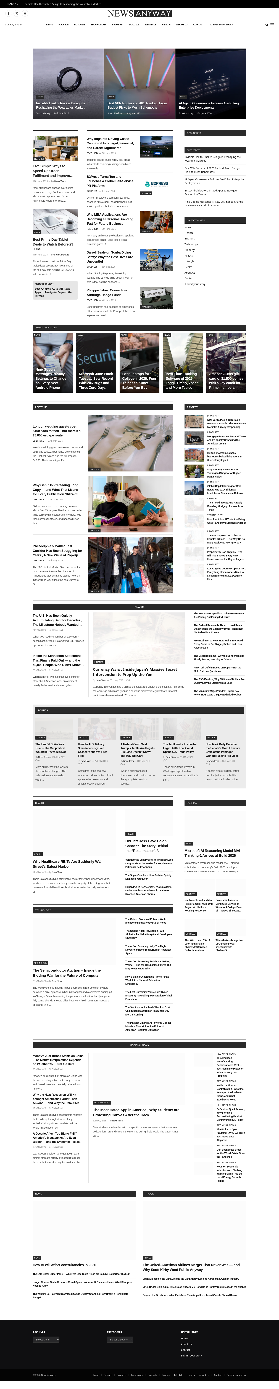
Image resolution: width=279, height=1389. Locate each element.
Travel (149, 1201)
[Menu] (272, 25)
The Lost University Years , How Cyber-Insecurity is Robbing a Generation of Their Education (149, 1004)
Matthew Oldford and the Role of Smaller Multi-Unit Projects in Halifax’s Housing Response (198, 913)
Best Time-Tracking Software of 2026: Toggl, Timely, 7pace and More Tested (182, 389)
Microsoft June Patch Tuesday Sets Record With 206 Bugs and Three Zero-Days (96, 389)
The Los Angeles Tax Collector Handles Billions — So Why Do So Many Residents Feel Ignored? (226, 547)
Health (166, 24)
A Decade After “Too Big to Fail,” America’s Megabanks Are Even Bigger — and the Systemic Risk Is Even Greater (56, 1146)
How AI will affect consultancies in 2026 (64, 1273)
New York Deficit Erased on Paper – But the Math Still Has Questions (217, 677)
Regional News (102, 1111)
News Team (60, 181)
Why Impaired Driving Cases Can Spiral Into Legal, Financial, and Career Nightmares (111, 144)
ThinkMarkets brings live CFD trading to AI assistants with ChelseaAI (229, 953)
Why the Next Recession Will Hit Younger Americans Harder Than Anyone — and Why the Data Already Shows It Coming (58, 1107)
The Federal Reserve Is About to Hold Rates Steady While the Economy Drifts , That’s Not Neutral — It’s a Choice (218, 637)
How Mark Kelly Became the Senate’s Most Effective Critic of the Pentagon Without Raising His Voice (223, 758)
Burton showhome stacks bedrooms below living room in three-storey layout (224, 465)
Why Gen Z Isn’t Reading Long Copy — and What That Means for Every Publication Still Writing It (57, 497)
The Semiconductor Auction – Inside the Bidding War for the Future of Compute (67, 980)
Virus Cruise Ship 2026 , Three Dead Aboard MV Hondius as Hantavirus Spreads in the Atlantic (194, 1295)
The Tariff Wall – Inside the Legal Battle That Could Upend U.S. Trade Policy (179, 756)
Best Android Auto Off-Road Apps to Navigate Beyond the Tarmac (53, 292)
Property (117, 24)
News (49, 24)
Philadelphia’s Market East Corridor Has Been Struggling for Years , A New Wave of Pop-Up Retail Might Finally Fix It (57, 558)
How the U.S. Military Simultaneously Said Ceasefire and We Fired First (92, 758)
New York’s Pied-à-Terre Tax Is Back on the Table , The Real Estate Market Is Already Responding (226, 431)
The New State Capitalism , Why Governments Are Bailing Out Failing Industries (219, 623)
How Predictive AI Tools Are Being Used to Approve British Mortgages (226, 529)
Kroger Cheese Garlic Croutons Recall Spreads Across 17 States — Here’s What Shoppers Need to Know (82, 1292)
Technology (98, 24)
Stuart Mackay (43, 113)
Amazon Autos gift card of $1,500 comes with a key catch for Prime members (226, 389)
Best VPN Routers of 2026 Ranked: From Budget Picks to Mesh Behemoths (135, 102)
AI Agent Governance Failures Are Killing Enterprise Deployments (206, 105)
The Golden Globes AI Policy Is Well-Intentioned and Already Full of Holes (145, 929)
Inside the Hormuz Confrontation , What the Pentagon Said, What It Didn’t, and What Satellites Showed (230, 1100)
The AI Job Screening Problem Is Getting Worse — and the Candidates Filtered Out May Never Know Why (148, 973)
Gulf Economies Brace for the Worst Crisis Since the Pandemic (231, 1161)
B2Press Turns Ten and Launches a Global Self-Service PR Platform (107, 184)
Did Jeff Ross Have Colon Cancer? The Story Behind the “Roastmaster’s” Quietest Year (146, 854)
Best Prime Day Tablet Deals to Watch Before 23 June (53, 244)
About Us (182, 24)
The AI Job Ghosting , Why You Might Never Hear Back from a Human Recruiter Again (148, 958)
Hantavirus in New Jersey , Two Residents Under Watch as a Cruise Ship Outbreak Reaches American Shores (148, 898)
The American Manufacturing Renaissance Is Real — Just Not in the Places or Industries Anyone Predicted (230, 1075)
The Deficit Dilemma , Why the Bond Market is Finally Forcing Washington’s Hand (219, 665)
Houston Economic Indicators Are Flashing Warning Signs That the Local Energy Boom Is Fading (229, 1181)
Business (79, 24)
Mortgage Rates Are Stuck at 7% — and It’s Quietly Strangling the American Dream (226, 448)
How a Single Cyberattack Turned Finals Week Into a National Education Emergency (147, 988)
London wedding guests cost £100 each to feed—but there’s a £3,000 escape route (57, 438)
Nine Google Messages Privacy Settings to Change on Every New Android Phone (50, 386)
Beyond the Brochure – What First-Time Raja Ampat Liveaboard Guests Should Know (190, 1303)
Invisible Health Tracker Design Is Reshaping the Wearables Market (62, 4)
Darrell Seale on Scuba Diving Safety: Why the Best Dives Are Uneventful (110, 263)
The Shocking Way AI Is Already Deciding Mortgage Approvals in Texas (225, 514)
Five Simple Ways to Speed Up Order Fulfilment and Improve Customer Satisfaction (51, 171)
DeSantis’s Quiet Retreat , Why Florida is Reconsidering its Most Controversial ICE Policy (231, 1122)
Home (184, 1346)
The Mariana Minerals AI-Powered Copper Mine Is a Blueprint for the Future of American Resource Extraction (148, 1034)
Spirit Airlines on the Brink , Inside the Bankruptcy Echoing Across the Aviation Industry (191, 1286)
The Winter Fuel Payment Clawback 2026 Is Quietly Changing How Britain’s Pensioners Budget (80, 1303)
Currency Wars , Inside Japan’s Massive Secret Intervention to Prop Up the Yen (135, 680)
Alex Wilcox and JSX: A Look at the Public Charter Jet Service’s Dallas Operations (197, 953)
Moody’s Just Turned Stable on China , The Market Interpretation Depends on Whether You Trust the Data (58, 1068)
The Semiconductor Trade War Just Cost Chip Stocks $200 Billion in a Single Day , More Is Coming (147, 1019)
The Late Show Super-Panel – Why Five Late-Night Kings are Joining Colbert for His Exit (81, 1281)
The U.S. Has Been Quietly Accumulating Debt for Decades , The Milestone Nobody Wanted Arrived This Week (57, 629)
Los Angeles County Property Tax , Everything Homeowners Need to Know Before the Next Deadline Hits (226, 581)
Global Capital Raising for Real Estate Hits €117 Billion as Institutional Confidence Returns (225, 498)
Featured (39, 159)
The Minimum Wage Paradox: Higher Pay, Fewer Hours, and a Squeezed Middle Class (217, 701)
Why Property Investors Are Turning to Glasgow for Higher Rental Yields (224, 481)
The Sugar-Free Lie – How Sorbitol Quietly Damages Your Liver (148, 885)
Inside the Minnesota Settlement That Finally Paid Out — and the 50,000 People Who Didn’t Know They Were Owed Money (57, 671)
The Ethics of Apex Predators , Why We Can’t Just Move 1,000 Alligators (231, 1143)
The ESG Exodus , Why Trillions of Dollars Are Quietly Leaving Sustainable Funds (219, 689)
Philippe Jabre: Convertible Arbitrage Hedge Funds (110, 300)
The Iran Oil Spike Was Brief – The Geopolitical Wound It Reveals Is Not (50, 756)
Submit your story (221, 24)
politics (43, 718)
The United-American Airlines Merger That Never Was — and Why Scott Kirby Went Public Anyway (191, 1275)
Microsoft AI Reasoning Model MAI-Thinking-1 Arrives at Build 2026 (213, 861)
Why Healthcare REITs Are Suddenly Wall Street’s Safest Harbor (67, 871)
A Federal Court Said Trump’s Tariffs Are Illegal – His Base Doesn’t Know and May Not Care (137, 758)
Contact (198, 24)
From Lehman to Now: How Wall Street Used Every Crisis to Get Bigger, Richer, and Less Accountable (218, 652)
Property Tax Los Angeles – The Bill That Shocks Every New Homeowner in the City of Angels (225, 563)
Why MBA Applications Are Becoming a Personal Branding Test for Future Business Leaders (109, 223)
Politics (134, 24)
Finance (64, 24)
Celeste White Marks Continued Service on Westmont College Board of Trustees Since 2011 (229, 913)
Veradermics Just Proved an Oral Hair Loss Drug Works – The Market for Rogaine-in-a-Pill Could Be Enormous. (149, 871)
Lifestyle (150, 24)
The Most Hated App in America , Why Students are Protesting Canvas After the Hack (136, 1120)
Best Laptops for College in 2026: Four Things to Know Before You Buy (139, 389)
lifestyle (41, 415)
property (193, 415)
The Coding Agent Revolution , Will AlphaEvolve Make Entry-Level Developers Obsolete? (148, 942)
